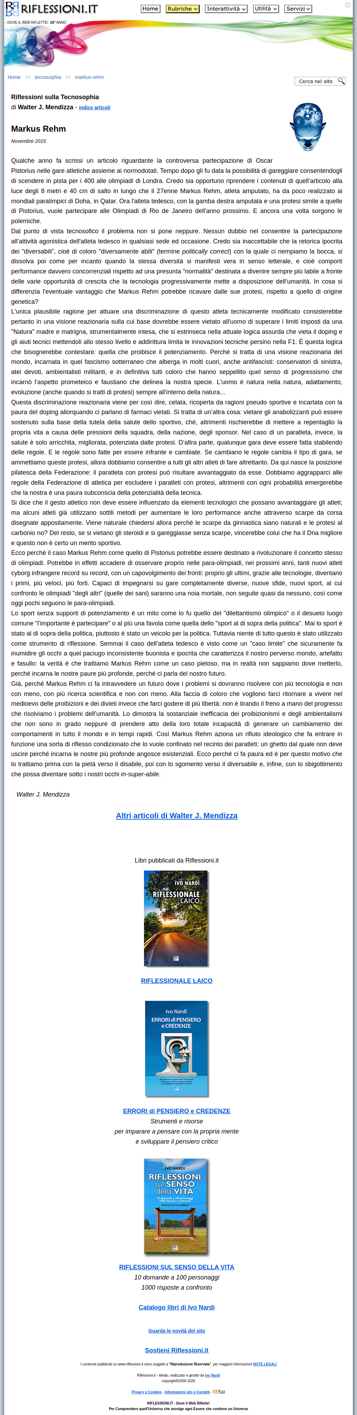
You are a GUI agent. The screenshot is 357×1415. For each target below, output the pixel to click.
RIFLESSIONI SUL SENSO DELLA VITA (177, 1267)
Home (14, 77)
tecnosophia (48, 77)
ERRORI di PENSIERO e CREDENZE (176, 1111)
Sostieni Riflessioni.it (176, 1350)
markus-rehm (89, 77)
